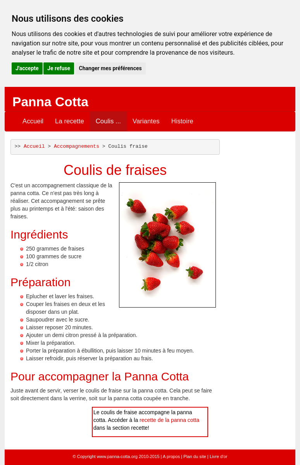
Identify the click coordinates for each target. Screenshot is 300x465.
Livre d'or (219, 456)
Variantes (146, 121)
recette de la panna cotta (169, 420)
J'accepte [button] (27, 68)
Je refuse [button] (58, 68)
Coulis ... (108, 121)
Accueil (32, 121)
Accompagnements (76, 146)
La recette (69, 121)
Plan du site (194, 456)
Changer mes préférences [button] (110, 68)
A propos (171, 456)
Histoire (182, 121)
